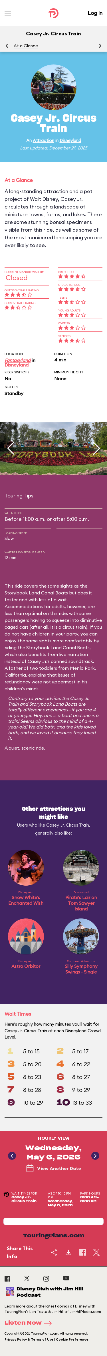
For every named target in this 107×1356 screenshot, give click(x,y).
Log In (95, 13)
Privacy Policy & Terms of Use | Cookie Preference (46, 1339)
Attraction (43, 140)
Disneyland (70, 140)
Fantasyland (18, 360)
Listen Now (30, 1323)
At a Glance (26, 45)
